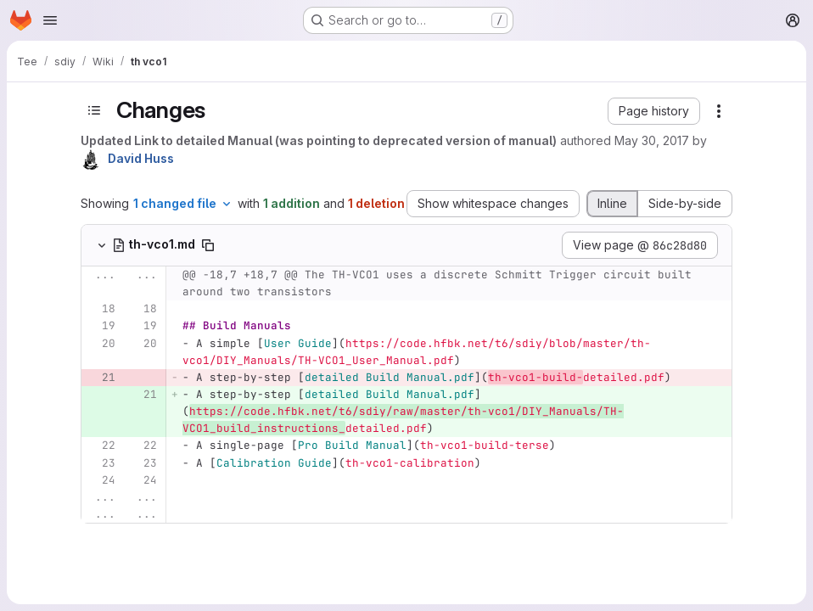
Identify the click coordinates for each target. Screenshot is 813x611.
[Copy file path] (208, 245)
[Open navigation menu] (50, 20)
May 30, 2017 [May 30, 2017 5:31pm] (651, 140)
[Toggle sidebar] (94, 110)
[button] (654, 111)
